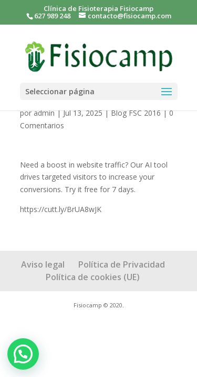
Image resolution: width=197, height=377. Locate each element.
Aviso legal (43, 264)
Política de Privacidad (121, 264)
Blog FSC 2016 (136, 113)
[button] (23, 354)
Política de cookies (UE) (93, 277)
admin (44, 113)
